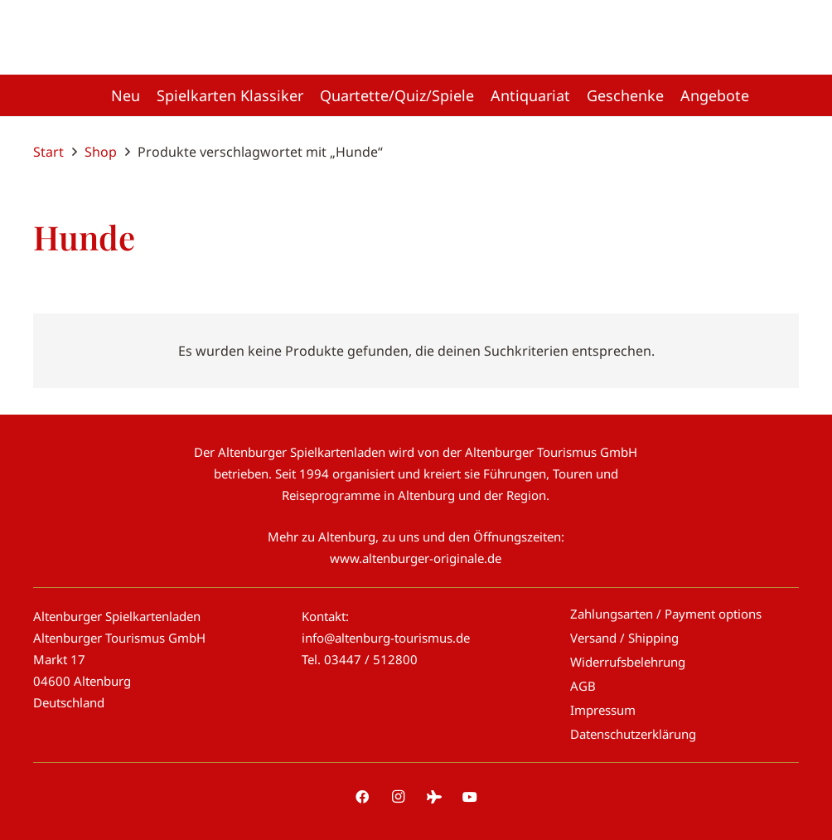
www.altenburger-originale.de (415, 558)
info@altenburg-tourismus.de (386, 637)
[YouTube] (469, 796)
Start (48, 152)
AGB (583, 685)
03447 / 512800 (371, 659)
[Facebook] (362, 796)
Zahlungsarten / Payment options (666, 613)
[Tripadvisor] (434, 796)
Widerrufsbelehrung (627, 661)
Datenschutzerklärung (633, 734)
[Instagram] (397, 796)
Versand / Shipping (624, 637)
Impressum (603, 710)
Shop (101, 152)
